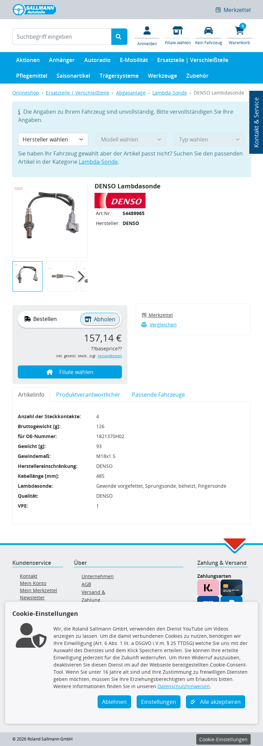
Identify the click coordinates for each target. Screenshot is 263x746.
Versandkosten (110, 356)
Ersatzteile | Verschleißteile (192, 61)
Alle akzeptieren (215, 702)
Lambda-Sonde (169, 92)
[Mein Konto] (147, 35)
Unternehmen (98, 576)
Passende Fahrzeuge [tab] (158, 394)
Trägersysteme (119, 77)
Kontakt (28, 576)
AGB (86, 584)
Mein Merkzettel (38, 590)
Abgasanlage (131, 92)
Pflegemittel (31, 77)
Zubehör (197, 77)
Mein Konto (33, 583)
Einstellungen (158, 702)
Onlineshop (25, 92)
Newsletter (32, 597)
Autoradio (97, 61)
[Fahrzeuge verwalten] (208, 35)
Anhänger (62, 61)
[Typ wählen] (210, 139)
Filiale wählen (70, 372)
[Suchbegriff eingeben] (62, 36)
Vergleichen (159, 324)
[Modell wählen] (132, 139)
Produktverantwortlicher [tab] (88, 394)
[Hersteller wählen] (53, 139)
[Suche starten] (119, 36)
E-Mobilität (134, 61)
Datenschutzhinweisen (184, 686)
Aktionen (28, 61)
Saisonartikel (73, 77)
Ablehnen (114, 702)
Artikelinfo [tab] (31, 394)
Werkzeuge (162, 77)
